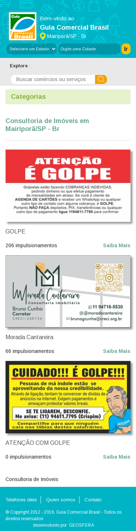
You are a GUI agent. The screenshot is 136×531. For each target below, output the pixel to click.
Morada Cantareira (29, 337)
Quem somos (60, 499)
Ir (126, 49)
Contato (93, 499)
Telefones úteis (21, 499)
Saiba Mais (117, 245)
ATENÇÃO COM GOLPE (37, 443)
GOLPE (15, 231)
